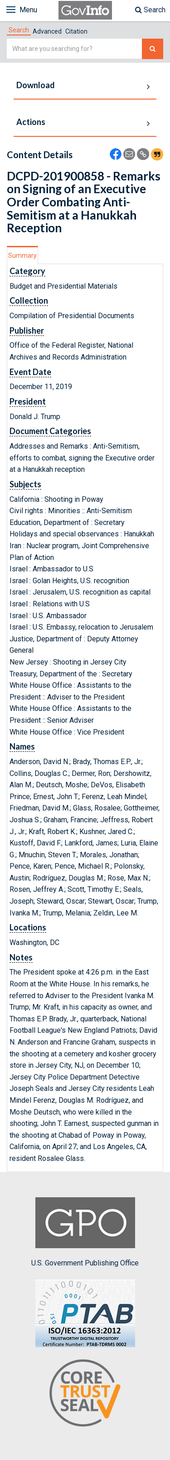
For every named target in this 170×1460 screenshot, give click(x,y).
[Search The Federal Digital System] (152, 49)
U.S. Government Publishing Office (85, 1232)
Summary (22, 255)
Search (150, 9)
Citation (76, 31)
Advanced (47, 31)
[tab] (19, 30)
